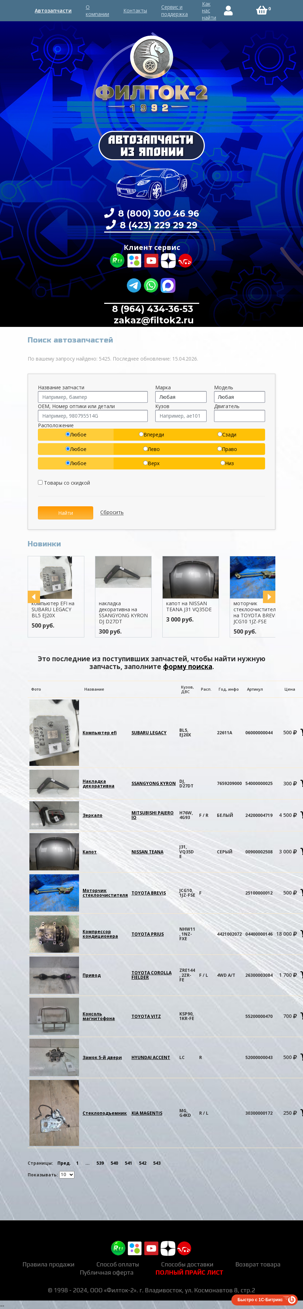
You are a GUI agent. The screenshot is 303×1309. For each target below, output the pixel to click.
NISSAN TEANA (147, 852)
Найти (65, 512)
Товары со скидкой (64, 482)
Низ (227, 463)
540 (114, 1163)
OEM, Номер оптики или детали (76, 406)
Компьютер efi (100, 733)
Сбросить (112, 512)
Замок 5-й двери (102, 1057)
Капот (90, 852)
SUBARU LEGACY (149, 733)
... (87, 1163)
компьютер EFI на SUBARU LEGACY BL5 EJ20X (55, 609)
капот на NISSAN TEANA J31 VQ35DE (191, 606)
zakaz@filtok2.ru (152, 320)
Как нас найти (209, 10)
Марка (163, 387)
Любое (76, 434)
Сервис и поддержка (174, 10)
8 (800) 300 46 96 (157, 213)
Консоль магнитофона (99, 1016)
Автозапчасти (53, 10)
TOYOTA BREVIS (148, 893)
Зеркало (92, 815)
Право (227, 449)
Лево (151, 449)
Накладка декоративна (98, 783)
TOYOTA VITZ (146, 1016)
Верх (151, 463)
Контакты (135, 10)
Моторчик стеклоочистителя (105, 892)
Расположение (56, 425)
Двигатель (227, 406)
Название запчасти (61, 387)
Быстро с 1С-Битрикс (260, 1299)
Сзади (227, 434)
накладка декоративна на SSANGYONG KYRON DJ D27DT (126, 612)
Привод (92, 975)
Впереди (151, 434)
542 (142, 1163)
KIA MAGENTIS (146, 1113)
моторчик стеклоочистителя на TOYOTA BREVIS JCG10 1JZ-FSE (259, 612)
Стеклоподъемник (105, 1113)
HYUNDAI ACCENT (150, 1057)
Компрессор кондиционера (100, 934)
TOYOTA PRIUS (147, 934)
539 (100, 1163)
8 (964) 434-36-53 (152, 308)
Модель (223, 387)
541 (128, 1163)
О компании (97, 10)
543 (157, 1163)
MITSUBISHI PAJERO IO (152, 815)
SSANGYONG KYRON (153, 783)
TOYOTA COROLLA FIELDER (151, 975)
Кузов (162, 406)
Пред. (64, 1163)
